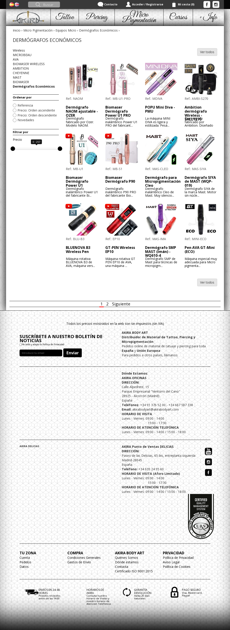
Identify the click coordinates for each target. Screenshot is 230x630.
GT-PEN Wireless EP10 (120, 249)
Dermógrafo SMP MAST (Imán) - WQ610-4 (160, 251)
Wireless (19, 50)
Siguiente (121, 304)
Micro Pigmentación (38, 30)
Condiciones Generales (84, 557)
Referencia (25, 105)
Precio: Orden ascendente (36, 110)
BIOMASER (21, 82)
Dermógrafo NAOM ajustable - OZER (82, 111)
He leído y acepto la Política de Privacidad (43, 344)
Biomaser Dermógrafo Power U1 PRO (118, 111)
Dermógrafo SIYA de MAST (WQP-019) (200, 181)
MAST (17, 77)
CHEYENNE (21, 73)
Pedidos (25, 562)
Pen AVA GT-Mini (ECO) (200, 249)
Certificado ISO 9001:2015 (134, 571)
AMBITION (21, 68)
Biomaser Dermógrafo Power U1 (77, 181)
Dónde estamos (127, 562)
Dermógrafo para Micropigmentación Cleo (163, 181)
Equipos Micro (65, 30)
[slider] (13, 148)
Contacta (121, 566)
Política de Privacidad (178, 557)
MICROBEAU (22, 55)
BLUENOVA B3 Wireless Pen (78, 249)
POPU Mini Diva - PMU (160, 109)
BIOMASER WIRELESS (29, 64)
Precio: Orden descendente (37, 115)
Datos (24, 566)
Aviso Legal (171, 562)
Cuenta (25, 557)
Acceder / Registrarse (147, 4)
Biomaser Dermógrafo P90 (120, 179)
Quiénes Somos (126, 557)
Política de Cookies (176, 566)
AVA (16, 59)
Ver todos (207, 52)
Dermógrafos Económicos (98, 30)
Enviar (72, 352)
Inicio (16, 30)
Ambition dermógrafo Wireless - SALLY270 (196, 113)
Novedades (26, 120)
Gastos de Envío (79, 562)
